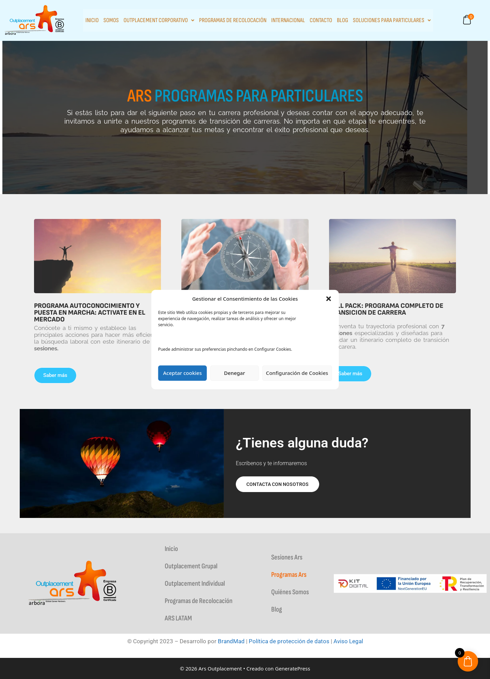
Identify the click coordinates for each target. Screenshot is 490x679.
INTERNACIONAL (288, 20)
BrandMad (231, 641)
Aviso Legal (348, 641)
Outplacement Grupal (191, 566)
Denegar (234, 372)
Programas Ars (289, 574)
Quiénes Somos (290, 592)
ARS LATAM (178, 618)
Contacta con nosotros (277, 484)
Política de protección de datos (289, 641)
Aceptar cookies (182, 372)
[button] (328, 299)
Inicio (92, 20)
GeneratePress (292, 668)
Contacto (321, 20)
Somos (111, 20)
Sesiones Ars (287, 557)
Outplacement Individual (195, 583)
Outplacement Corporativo (159, 20)
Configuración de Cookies (297, 372)
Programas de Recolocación (232, 20)
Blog (342, 20)
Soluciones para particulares (392, 20)
